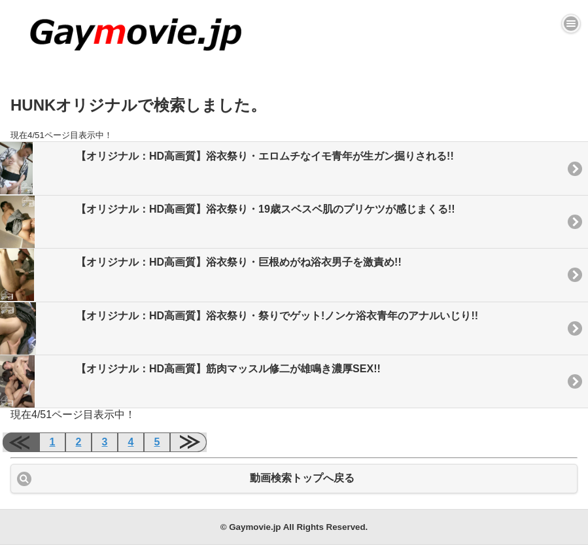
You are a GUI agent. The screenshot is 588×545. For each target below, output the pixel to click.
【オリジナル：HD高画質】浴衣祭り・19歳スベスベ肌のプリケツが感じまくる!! (227, 222)
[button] (571, 23)
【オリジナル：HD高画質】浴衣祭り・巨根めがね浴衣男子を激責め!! (201, 275)
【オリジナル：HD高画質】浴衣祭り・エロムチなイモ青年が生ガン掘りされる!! (227, 168)
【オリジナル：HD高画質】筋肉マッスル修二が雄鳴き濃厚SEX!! (190, 381)
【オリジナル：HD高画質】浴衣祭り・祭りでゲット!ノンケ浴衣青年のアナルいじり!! (239, 328)
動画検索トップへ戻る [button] (302, 477)
